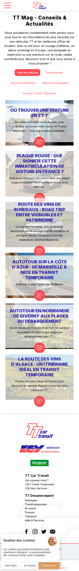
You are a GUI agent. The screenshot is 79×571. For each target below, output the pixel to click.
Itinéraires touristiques (55, 82)
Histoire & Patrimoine (22, 82)
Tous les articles (27, 72)
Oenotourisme (54, 72)
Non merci (11, 565)
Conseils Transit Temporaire (39, 93)
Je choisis (29, 565)
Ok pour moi (49, 565)
